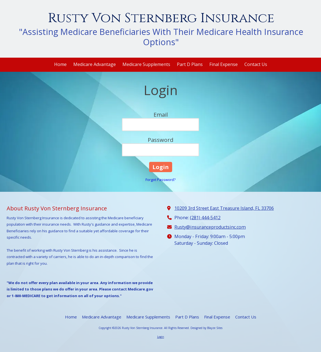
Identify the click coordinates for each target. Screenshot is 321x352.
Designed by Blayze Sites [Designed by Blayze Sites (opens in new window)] (206, 328)
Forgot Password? (160, 179)
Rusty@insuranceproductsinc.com (210, 227)
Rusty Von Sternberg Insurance (161, 18)
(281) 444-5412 (205, 218)
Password (160, 140)
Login (160, 337)
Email (161, 114)
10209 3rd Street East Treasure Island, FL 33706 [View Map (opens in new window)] (224, 208)
